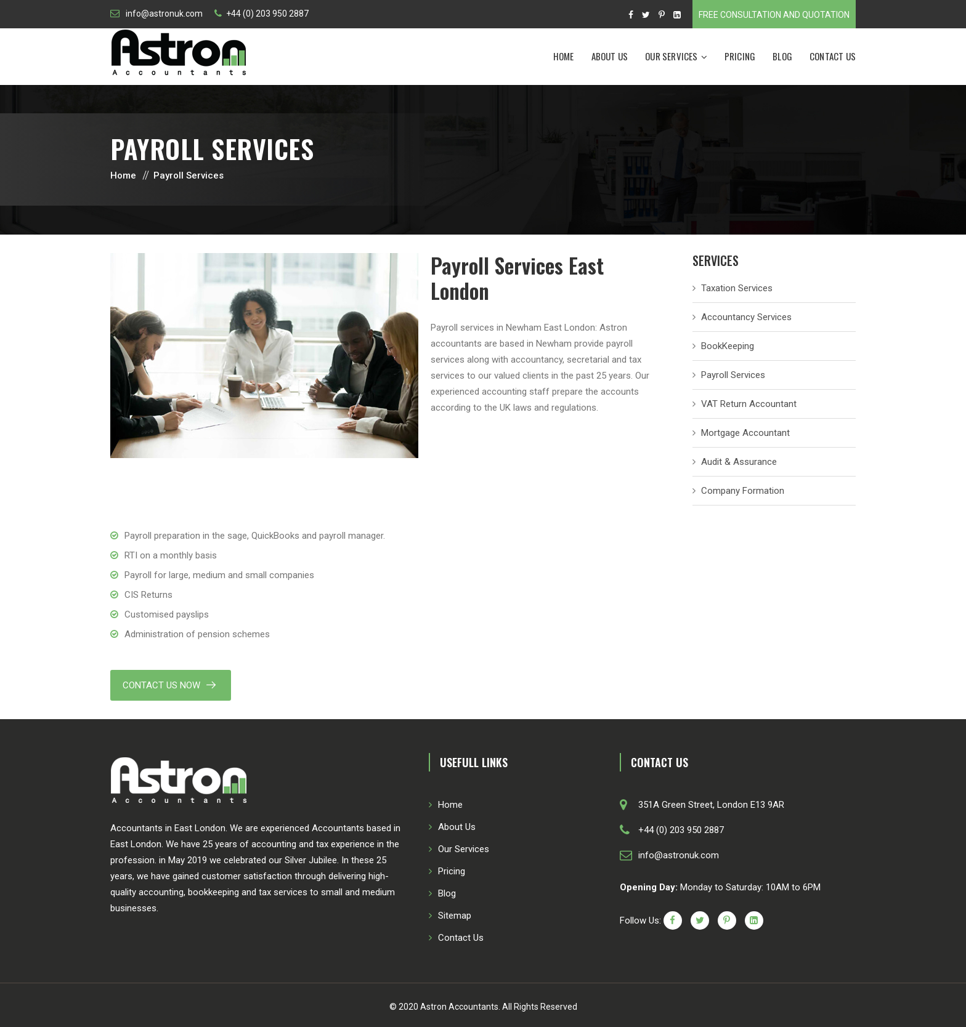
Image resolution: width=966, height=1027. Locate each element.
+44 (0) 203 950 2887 (267, 13)
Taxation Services (737, 288)
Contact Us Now (161, 685)
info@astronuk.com (163, 13)
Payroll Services (733, 375)
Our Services (671, 56)
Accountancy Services (746, 317)
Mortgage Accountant (745, 432)
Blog (782, 56)
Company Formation (742, 490)
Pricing (739, 56)
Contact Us (833, 56)
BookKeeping (727, 346)
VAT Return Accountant (749, 403)
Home (563, 56)
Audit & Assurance (739, 461)
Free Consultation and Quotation (774, 15)
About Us (609, 56)
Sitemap (454, 915)
